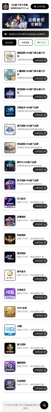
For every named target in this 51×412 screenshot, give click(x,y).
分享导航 (40, 6)
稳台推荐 (9, 42)
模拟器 (41, 42)
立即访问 (40, 60)
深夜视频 (25, 42)
